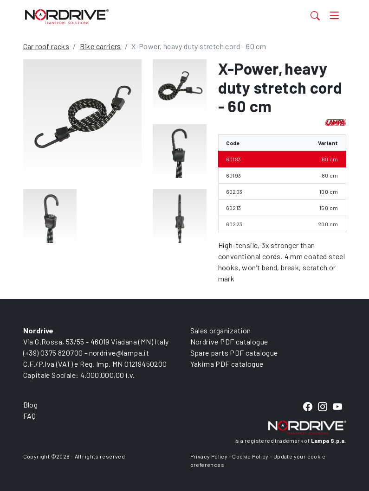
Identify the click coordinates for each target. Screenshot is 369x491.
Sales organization (220, 330)
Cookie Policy (250, 456)
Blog (30, 404)
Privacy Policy (209, 456)
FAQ (29, 415)
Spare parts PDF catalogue (234, 352)
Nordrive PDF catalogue (229, 341)
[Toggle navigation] (334, 15)
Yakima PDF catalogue (227, 363)
